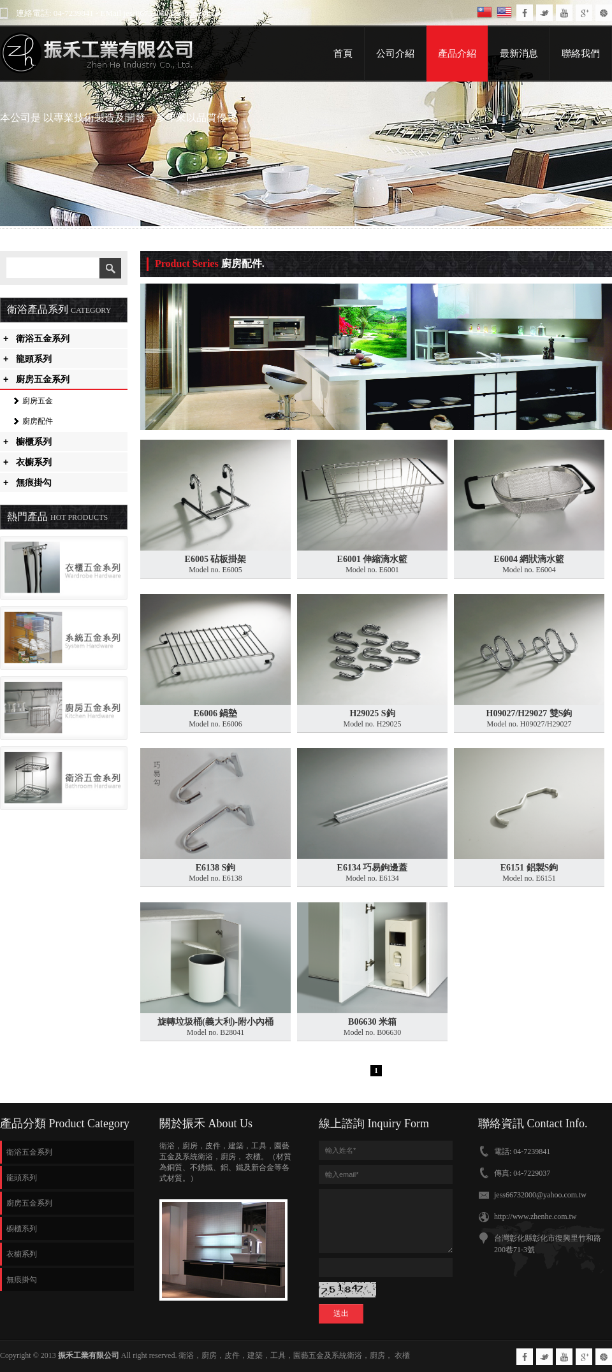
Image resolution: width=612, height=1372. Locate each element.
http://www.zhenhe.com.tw (535, 1216)
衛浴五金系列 (36, 338)
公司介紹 (395, 53)
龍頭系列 (27, 359)
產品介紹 (457, 53)
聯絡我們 (581, 53)
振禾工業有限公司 (88, 1355)
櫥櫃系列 (27, 442)
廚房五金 (37, 400)
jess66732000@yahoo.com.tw (540, 1194)
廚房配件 (37, 421)
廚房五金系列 (36, 379)
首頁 (343, 53)
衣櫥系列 (27, 462)
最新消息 (519, 53)
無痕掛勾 (27, 482)
